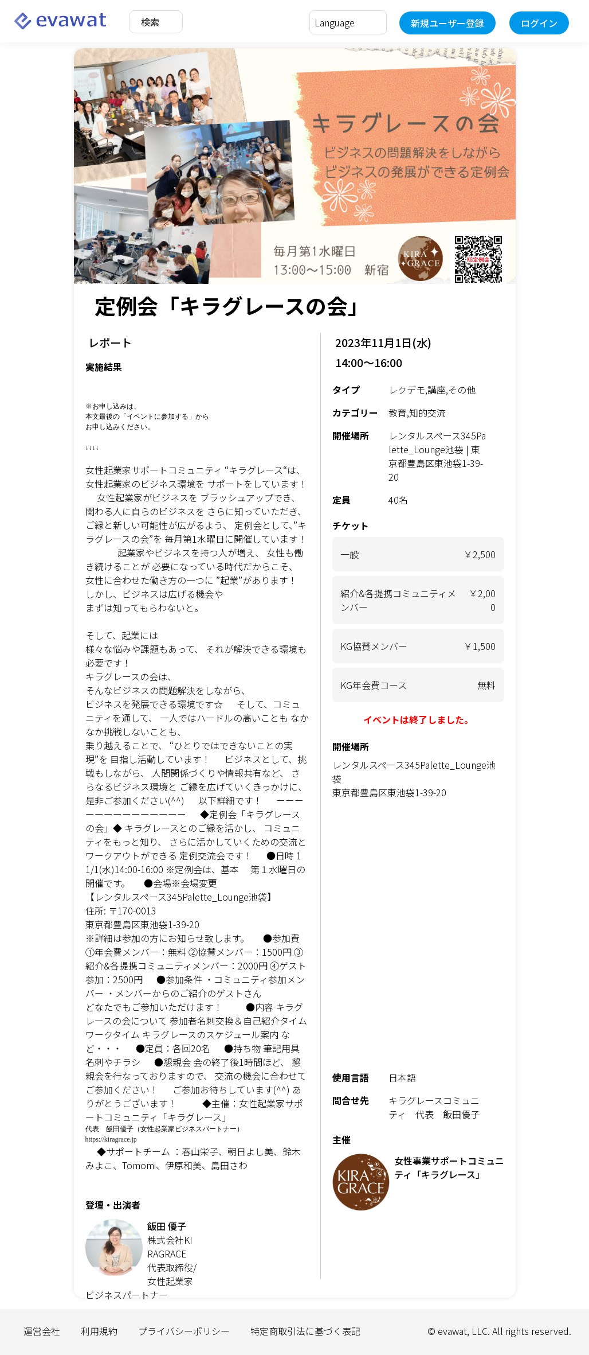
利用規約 (99, 1331)
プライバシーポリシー (184, 1331)
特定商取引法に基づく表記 (305, 1331)
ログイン (539, 23)
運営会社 (41, 1331)
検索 (150, 22)
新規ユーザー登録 (447, 23)
